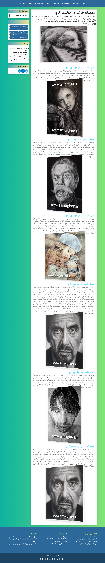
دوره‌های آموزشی (76, 3)
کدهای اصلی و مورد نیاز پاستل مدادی (18, 57)
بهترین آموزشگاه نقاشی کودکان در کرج (18, 49)
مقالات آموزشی (55, 3)
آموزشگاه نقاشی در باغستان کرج (19, 60)
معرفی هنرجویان (39, 3)
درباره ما (30, 3)
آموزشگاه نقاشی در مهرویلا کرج (19, 52)
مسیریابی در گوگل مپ (17, 544)
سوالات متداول (92, 536)
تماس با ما (22, 3)
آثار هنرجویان (65, 3)
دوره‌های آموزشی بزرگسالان (88, 544)
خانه (84, 3)
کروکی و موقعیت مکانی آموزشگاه (86, 539)
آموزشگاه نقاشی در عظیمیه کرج (19, 54)
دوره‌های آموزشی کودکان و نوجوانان (86, 541)
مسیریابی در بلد (31, 544)
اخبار (47, 3)
